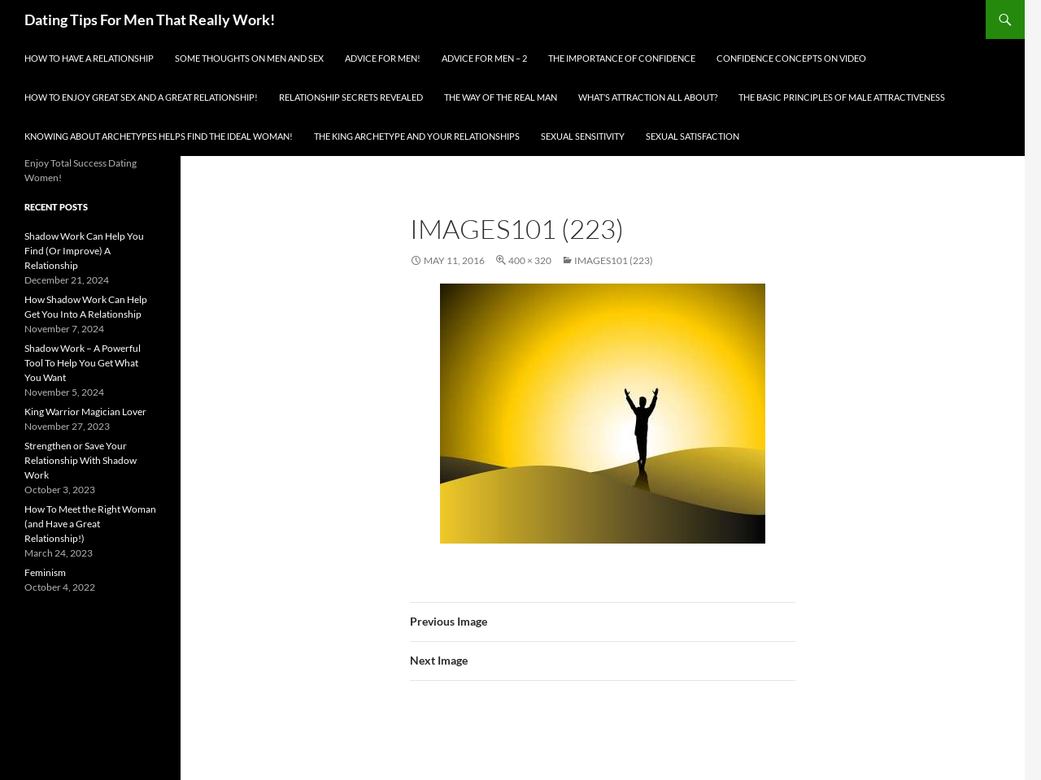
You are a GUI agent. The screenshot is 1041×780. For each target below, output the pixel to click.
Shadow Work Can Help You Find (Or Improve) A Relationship (84, 250)
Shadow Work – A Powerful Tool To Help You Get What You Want (82, 363)
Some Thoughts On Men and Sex (249, 58)
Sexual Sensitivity (583, 136)
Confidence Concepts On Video (791, 58)
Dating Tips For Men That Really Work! (149, 19)
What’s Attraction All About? (647, 97)
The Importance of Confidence (621, 58)
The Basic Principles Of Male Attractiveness (841, 97)
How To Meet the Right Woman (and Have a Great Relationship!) (90, 523)
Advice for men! (382, 58)
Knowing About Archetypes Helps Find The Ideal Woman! (158, 136)
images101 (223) (613, 260)
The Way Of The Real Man (500, 97)
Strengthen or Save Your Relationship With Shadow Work (80, 460)
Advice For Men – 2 (484, 58)
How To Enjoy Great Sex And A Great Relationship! (141, 97)
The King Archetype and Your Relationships (417, 136)
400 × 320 (529, 260)
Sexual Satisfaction (692, 136)
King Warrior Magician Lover (85, 411)
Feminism (45, 572)
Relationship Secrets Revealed (351, 97)
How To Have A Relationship (89, 58)
